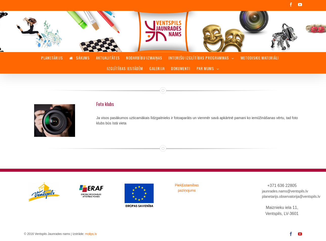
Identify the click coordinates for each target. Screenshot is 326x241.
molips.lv (91, 234)
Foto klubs (105, 104)
